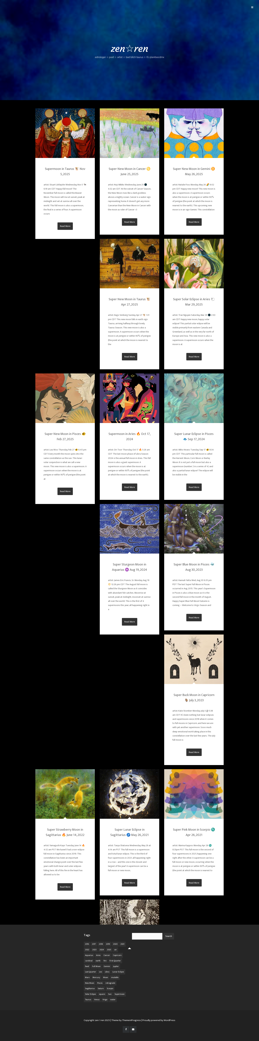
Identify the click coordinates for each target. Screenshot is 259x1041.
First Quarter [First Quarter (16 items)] (115, 960)
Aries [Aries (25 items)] (98, 955)
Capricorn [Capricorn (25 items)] (117, 955)
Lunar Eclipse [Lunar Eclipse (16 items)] (118, 971)
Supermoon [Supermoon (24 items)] (120, 994)
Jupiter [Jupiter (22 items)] (116, 966)
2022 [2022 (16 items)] (87, 949)
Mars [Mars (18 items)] (87, 977)
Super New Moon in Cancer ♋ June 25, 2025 (129, 171)
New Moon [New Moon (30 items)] (89, 983)
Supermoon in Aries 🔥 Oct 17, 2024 (129, 436)
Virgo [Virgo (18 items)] (105, 999)
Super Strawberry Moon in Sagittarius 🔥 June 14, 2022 (65, 832)
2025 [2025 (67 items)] (109, 949)
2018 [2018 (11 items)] (101, 944)
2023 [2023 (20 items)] (94, 949)
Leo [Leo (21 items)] (100, 971)
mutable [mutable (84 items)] (114, 977)
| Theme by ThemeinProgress (125, 1020)
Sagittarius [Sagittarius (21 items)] (90, 988)
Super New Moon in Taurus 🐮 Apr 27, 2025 (129, 301)
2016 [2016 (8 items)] (87, 944)
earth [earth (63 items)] (98, 960)
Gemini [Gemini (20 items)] (107, 966)
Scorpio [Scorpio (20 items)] (110, 988)
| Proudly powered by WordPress (158, 1020)
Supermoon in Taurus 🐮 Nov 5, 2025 (65, 171)
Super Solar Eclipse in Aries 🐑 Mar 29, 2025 (194, 301)
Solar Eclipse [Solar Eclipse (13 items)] (90, 994)
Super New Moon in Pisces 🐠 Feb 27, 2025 (65, 436)
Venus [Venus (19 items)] (96, 999)
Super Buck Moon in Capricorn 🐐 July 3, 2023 (194, 697)
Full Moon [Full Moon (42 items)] (96, 966)
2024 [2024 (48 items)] (102, 949)
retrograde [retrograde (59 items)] (110, 983)
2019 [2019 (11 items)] (108, 944)
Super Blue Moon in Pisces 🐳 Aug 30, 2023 (194, 567)
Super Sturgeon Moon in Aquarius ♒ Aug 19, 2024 (129, 567)
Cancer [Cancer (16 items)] (107, 955)
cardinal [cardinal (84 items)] (88, 960)
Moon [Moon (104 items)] (105, 977)
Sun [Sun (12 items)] (109, 994)
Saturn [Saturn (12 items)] (101, 988)
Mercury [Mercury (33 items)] (96, 977)
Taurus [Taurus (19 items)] (88, 999)
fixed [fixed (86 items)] (87, 966)
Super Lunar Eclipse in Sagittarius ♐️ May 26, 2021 (129, 832)
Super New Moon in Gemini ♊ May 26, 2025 (194, 171)
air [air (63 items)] (115, 949)
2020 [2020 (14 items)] (115, 944)
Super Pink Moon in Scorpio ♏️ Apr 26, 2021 (194, 832)
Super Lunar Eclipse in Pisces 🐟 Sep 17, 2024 (194, 436)
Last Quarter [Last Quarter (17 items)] (90, 971)
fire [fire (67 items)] (105, 960)
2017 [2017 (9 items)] (94, 944)
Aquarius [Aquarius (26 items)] (89, 955)
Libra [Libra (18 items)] (107, 971)
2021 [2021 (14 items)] (122, 944)
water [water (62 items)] (112, 999)
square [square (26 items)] (102, 994)
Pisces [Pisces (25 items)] (99, 983)
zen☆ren (129, 50)
